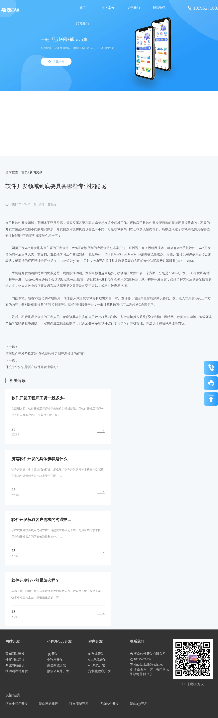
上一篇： (11, 347)
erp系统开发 (96, 665)
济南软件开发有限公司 (148, 653)
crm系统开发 (97, 659)
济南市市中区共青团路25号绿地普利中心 (149, 672)
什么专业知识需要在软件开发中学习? (31, 367)
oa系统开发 (96, 653)
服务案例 (108, 8)
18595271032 (140, 659)
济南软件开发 (109, 703)
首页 (82, 8)
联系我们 (82, 24)
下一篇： (11, 360)
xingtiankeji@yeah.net (146, 664)
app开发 (52, 653)
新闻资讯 (159, 8)
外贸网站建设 (15, 659)
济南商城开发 (78, 703)
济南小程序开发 (16, 703)
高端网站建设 (15, 653)
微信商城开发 (56, 665)
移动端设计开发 (16, 671)
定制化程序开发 (99, 671)
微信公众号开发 (58, 671)
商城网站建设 (15, 665)
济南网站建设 (48, 703)
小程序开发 (55, 659)
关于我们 (133, 8)
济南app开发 (138, 703)
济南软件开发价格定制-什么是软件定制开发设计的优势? (44, 353)
